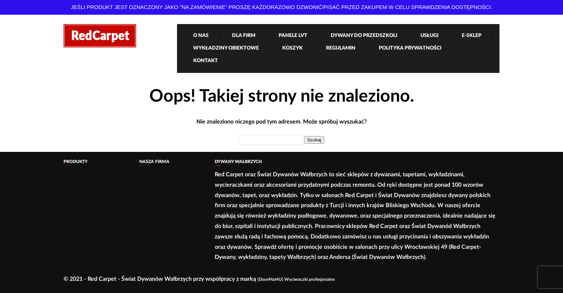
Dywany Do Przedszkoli (364, 35)
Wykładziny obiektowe (226, 48)
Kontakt (205, 60)
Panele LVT (293, 35)
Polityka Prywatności (410, 48)
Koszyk (292, 48)
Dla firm (243, 35)
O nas (201, 35)
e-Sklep (471, 35)
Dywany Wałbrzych (238, 161)
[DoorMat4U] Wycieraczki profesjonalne (296, 279)
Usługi (429, 35)
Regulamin (340, 48)
